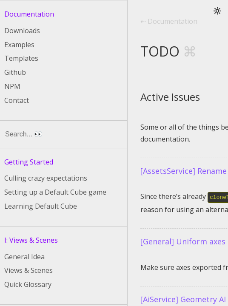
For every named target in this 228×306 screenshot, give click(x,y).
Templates (21, 58)
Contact (16, 100)
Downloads (22, 30)
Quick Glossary (27, 284)
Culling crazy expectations (45, 178)
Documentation (29, 14)
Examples (19, 44)
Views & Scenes (28, 270)
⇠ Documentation (168, 21)
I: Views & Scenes (31, 240)
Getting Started (28, 162)
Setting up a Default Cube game (55, 192)
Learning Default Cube (40, 206)
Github (15, 72)
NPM (12, 86)
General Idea (24, 256)
